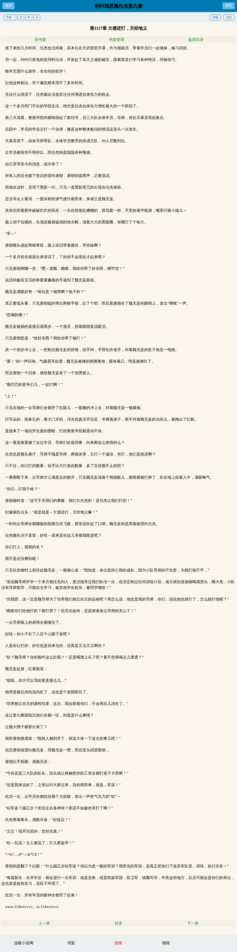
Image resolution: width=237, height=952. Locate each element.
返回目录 (196, 39)
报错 (166, 943)
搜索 (118, 943)
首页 (228, 5)
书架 (71, 943)
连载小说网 (23, 943)
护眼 (215, 17)
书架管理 (116, 39)
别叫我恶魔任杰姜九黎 (118, 6)
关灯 (229, 17)
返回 (8, 5)
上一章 (44, 923)
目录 (118, 923)
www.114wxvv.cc (19, 907)
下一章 (193, 923)
